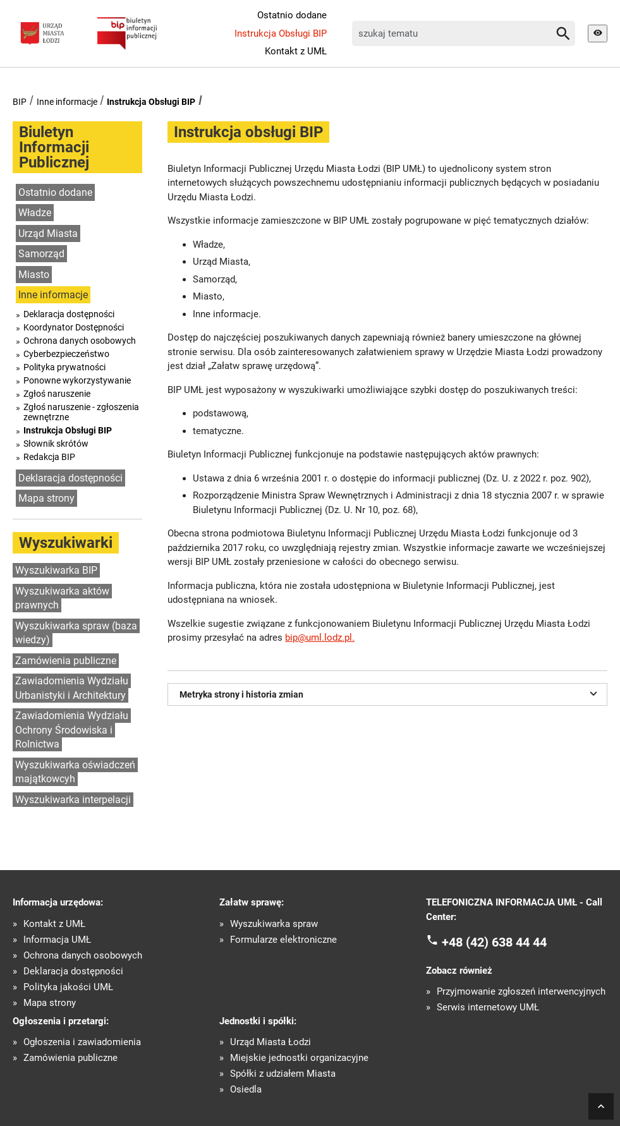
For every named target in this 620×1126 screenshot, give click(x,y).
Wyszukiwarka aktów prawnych (62, 598)
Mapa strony (46, 498)
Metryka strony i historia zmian (389, 693)
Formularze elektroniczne (283, 940)
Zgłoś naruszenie (56, 394)
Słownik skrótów (55, 444)
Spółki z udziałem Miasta (283, 1074)
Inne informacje (67, 102)
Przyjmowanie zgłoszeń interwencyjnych (521, 991)
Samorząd (41, 254)
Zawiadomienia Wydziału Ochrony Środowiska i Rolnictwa (71, 730)
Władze (34, 213)
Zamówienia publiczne (65, 661)
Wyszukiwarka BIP (56, 570)
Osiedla (246, 1089)
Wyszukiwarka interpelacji (73, 800)
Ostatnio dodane (292, 15)
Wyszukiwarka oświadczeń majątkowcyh (75, 772)
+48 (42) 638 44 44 (494, 942)
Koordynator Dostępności (73, 327)
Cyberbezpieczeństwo (66, 354)
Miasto (33, 275)
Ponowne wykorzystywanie (77, 380)
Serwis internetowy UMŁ (488, 1007)
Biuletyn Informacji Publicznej (54, 147)
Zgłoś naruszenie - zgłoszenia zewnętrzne (81, 412)
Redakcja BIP (49, 457)
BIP (20, 102)
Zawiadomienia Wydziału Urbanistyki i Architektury (71, 688)
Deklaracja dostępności (68, 314)
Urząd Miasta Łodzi (270, 1042)
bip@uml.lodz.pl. (320, 637)
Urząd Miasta (48, 233)
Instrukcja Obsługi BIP (280, 33)
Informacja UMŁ (57, 940)
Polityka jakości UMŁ (68, 987)
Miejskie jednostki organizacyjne (299, 1058)
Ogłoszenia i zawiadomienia (82, 1042)
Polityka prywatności (64, 367)
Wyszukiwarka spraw (274, 924)
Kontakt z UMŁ (296, 51)
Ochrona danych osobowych (79, 341)
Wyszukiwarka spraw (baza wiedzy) (76, 633)
